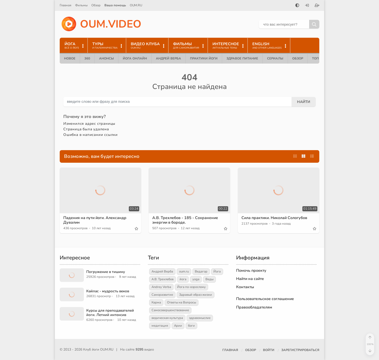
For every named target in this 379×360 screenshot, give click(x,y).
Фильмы (81, 5)
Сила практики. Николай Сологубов (274, 217)
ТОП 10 (318, 58)
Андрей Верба (168, 58)
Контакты (245, 287)
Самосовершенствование (170, 310)
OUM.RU (136, 5)
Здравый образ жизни (195, 295)
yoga (195, 279)
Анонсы (106, 58)
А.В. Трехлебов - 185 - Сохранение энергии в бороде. (185, 220)
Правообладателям (254, 307)
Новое (69, 58)
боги (191, 325)
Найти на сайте (250, 278)
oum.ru (184, 271)
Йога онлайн (135, 58)
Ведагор (201, 271)
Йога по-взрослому (191, 287)
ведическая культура (167, 318)
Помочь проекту (251, 270)
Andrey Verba (161, 287)
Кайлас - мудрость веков (107, 291)
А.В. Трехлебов (163, 279)
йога (183, 279)
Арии (178, 325)
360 (87, 58)
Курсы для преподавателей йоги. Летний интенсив (110, 312)
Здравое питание (242, 58)
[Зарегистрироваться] (317, 6)
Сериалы (275, 58)
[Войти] (307, 6)
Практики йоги (204, 58)
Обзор (96, 5)
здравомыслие (200, 318)
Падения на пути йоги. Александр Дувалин (94, 220)
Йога (217, 271)
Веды (209, 279)
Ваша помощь (115, 5)
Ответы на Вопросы (181, 302)
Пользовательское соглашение (265, 298)
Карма (156, 302)
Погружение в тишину (105, 271)
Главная (65, 5)
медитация (160, 325)
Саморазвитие (162, 295)
